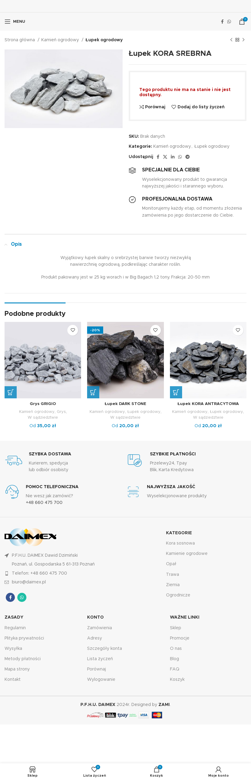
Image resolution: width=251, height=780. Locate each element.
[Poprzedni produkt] (231, 40)
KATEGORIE (179, 533)
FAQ (174, 669)
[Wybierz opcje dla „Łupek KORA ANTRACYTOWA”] (176, 392)
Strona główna (20, 40)
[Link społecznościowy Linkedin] (172, 157)
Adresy (94, 638)
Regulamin (15, 628)
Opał (171, 564)
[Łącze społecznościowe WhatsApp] (229, 21)
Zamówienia (99, 628)
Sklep (175, 628)
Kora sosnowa (180, 543)
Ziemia (173, 585)
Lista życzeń (100, 659)
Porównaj (96, 669)
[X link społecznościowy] (165, 157)
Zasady (14, 617)
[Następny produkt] (243, 40)
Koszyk (177, 679)
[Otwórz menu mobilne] (15, 21)
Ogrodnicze (178, 595)
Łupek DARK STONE (125, 404)
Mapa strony (17, 669)
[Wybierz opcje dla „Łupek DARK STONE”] (93, 392)
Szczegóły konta (104, 649)
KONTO (95, 617)
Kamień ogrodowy (60, 40)
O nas (176, 649)
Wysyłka (13, 649)
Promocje (179, 638)
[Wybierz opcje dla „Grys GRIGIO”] (11, 392)
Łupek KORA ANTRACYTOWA (208, 404)
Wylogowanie (101, 679)
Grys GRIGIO (42, 404)
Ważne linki (184, 617)
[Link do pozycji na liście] (65, 573)
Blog (174, 659)
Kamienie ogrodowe (187, 554)
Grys (61, 412)
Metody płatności (23, 659)
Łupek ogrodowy (104, 40)
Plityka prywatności (24, 638)
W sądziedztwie (43, 417)
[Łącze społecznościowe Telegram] (188, 157)
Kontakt (13, 679)
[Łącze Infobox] (65, 462)
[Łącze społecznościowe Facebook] (222, 21)
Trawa (172, 574)
